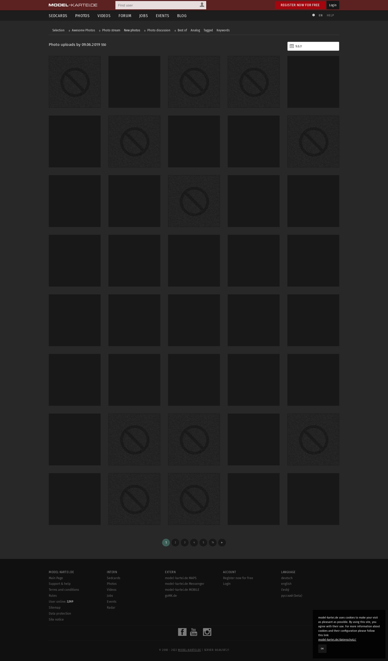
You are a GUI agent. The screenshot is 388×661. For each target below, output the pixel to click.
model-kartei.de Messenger (184, 584)
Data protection (60, 613)
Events (162, 15)
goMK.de (171, 596)
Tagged (208, 30)
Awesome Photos (83, 30)
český (285, 590)
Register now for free (300, 5)
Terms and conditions (64, 590)
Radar (111, 607)
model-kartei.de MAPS (181, 578)
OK (322, 648)
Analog (195, 30)
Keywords (223, 30)
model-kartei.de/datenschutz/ (337, 639)
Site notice (56, 619)
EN (320, 15)
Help (330, 15)
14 (213, 542)
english (286, 584)
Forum (125, 15)
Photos (82, 15)
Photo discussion (158, 30)
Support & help (60, 584)
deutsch (287, 578)
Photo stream (111, 30)
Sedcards (58, 15)
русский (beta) (291, 596)
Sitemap (54, 607)
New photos (132, 30)
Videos (104, 15)
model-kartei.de (189, 650)
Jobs (143, 15)
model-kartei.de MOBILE (182, 590)
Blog (182, 15)
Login (333, 5)
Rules (53, 596)
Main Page (56, 578)
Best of (182, 30)
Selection (58, 30)
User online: (61, 601)
